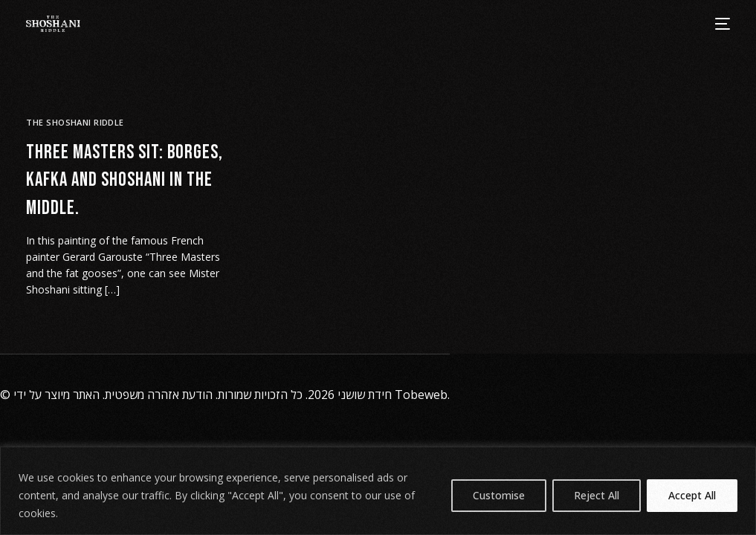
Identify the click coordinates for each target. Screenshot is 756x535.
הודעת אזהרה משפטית (159, 394)
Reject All (596, 495)
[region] (378, 491)
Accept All (692, 495)
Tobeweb (421, 394)
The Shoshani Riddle (74, 122)
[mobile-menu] (722, 24)
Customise (499, 495)
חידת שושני (364, 394)
